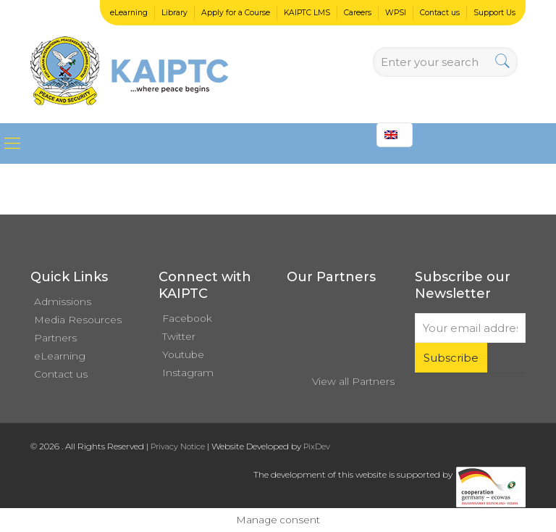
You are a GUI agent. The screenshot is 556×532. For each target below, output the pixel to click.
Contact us (440, 13)
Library (174, 13)
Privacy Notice (178, 446)
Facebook (187, 318)
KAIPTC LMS (307, 13)
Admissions (62, 301)
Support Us (494, 13)
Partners (55, 338)
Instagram (188, 372)
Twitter (178, 336)
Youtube (183, 354)
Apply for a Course (235, 13)
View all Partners (353, 381)
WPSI (395, 13)
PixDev (316, 446)
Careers (357, 13)
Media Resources (78, 319)
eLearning (129, 13)
